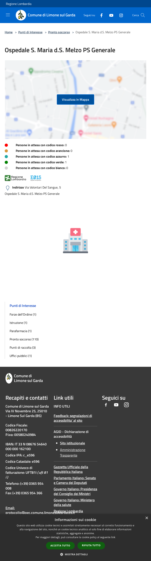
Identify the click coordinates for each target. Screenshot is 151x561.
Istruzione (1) (18, 322)
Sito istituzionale (72, 443)
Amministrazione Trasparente (72, 452)
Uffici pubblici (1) (21, 355)
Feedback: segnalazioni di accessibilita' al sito (73, 418)
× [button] (146, 518)
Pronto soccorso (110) (24, 339)
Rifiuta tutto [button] (91, 545)
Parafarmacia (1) (20, 331)
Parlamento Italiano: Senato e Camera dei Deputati (75, 480)
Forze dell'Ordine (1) (23, 314)
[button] (75, 554)
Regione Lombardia (18, 3)
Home (9, 32)
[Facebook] (100, 15)
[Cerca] (142, 15)
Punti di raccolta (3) (23, 347)
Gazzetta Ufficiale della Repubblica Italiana (71, 469)
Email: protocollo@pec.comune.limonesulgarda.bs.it (40, 510)
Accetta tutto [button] (60, 545)
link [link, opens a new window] (113, 537)
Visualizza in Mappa (75, 99)
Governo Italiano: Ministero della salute (74, 502)
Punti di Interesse (30, 32)
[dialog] (75, 537)
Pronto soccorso (59, 32)
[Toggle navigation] (8, 14)
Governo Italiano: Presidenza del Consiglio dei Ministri (75, 491)
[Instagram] (119, 15)
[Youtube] (110, 15)
